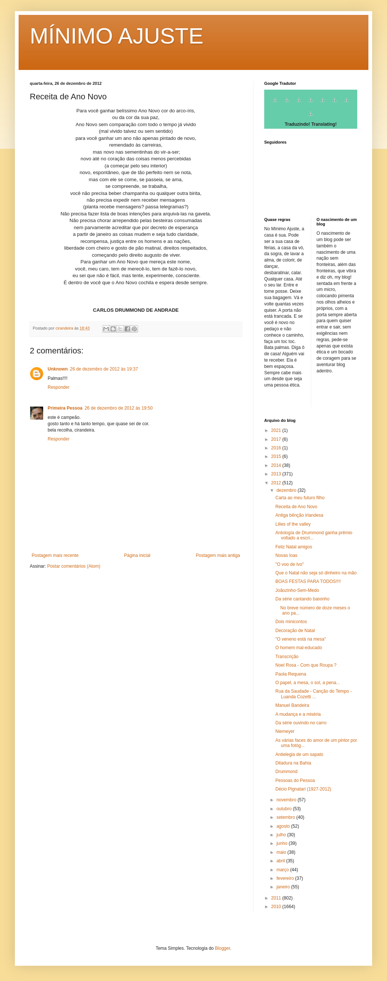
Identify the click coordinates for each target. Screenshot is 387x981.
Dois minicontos (291, 621)
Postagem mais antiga (218, 555)
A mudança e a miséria (298, 714)
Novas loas (286, 555)
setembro (286, 817)
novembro (287, 799)
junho (282, 843)
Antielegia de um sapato (299, 754)
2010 (276, 906)
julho (281, 834)
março (283, 869)
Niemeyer (284, 731)
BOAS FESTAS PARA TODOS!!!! (308, 581)
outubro (284, 808)
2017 (276, 439)
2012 (276, 482)
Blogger (222, 948)
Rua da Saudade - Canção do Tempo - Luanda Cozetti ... (313, 694)
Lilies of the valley (293, 524)
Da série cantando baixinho (302, 599)
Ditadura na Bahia (293, 763)
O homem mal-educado (298, 647)
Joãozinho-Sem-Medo (297, 590)
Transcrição (286, 656)
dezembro (287, 490)
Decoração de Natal (295, 630)
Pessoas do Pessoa (295, 780)
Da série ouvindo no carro (300, 722)
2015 (276, 456)
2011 (276, 898)
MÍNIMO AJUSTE (117, 35)
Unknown (58, 369)
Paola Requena (290, 674)
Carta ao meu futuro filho (299, 497)
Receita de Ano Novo (296, 506)
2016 (276, 448)
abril (281, 860)
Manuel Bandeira (292, 705)
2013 (276, 474)
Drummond (286, 771)
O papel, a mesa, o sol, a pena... (307, 682)
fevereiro (285, 878)
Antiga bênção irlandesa (299, 515)
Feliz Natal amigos (293, 546)
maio (281, 852)
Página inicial (137, 555)
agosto (283, 826)
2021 (276, 430)
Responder (59, 387)
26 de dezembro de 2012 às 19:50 (118, 408)
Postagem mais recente (55, 555)
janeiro (283, 886)
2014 (276, 465)
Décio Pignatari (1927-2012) (303, 789)
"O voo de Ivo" (289, 564)
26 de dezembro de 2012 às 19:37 (104, 369)
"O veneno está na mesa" (300, 639)
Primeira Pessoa (65, 408)
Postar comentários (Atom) (73, 566)
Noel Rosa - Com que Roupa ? (305, 665)
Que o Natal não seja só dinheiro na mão (315, 573)
